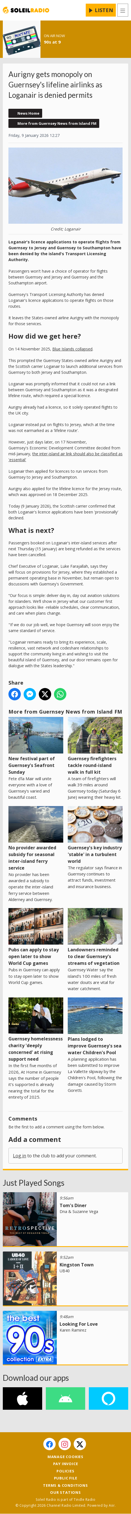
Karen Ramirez (73, 1330)
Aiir (112, 1505)
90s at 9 (52, 41)
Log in (19, 1155)
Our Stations (65, 1492)
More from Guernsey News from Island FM (56, 123)
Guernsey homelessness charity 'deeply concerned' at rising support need (35, 1029)
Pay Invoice (65, 1463)
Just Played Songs (33, 1182)
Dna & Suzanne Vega (79, 1211)
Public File (65, 1478)
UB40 (65, 1270)
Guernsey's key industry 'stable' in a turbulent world (95, 835)
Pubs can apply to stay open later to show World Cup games (35, 937)
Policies (65, 1471)
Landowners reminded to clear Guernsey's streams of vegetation (95, 937)
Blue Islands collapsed (72, 348)
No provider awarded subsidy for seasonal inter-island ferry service (35, 838)
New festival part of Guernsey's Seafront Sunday (35, 746)
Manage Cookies (65, 1456)
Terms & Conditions (65, 1485)
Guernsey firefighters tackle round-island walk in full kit (95, 746)
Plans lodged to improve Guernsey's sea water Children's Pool (95, 1026)
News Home (28, 113)
